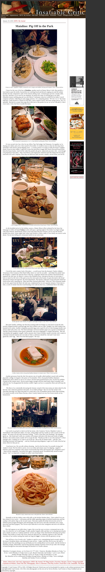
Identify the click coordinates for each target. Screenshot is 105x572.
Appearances (14, 15)
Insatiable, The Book (77, 563)
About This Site (21, 563)
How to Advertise (41, 563)
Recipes (76, 15)
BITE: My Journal (25, 15)
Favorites (53, 15)
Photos (4, 17)
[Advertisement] (76, 47)
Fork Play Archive (53, 563)
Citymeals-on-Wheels (9, 563)
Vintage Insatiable (77, 562)
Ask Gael (35, 15)
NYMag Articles (44, 15)
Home (5, 562)
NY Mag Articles (49, 562)
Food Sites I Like (65, 563)
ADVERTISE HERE (77, 177)
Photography (31, 563)
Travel (60, 15)
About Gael (5, 15)
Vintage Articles (68, 15)
